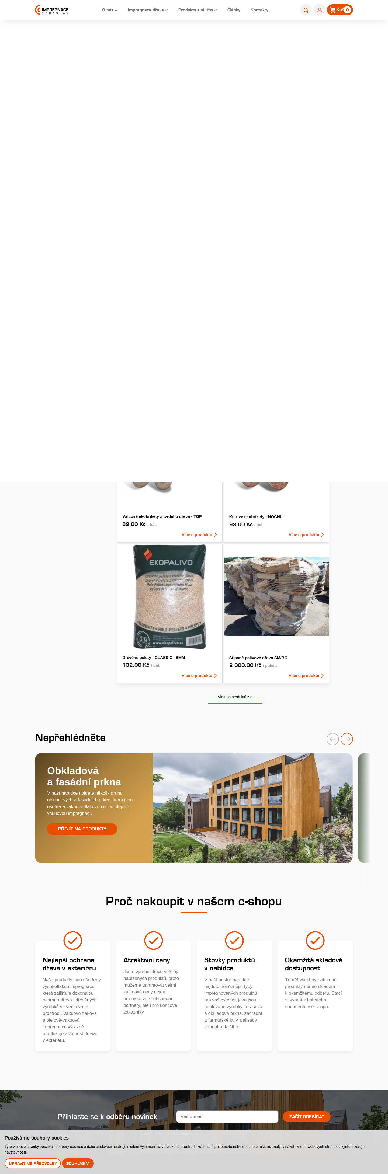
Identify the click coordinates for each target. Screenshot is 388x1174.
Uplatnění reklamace (172, 1065)
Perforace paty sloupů (241, 1050)
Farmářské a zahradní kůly (67, 201)
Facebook (68, 1025)
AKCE (262, 107)
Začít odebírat (306, 906)
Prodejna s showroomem (300, 1041)
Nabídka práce (166, 1009)
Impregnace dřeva (137, 10)
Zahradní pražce (57, 142)
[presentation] (326, 527)
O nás (97, 10)
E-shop (309, 34)
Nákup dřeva (163, 1031)
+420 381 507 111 (68, 1009)
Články (232, 10)
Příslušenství (53, 260)
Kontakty (260, 10)
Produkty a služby (191, 10)
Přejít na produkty (82, 621)
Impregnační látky (237, 1039)
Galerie (158, 1020)
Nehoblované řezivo (60, 221)
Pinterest (67, 1050)
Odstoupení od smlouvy (175, 1076)
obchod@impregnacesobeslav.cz (83, 1016)
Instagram (68, 1033)
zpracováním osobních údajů (223, 923)
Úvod (291, 34)
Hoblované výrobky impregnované (59, 162)
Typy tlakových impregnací (246, 1016)
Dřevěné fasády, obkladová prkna (68, 123)
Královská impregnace (242, 994)
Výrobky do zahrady (60, 240)
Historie (158, 997)
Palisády (49, 181)
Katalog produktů (306, 973)
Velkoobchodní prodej (173, 1043)
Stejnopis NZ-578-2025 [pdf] (79, 1116)
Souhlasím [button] (79, 1163)
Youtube (66, 1041)
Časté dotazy (232, 1028)
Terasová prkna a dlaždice (67, 103)
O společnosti (164, 986)
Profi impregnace (236, 1005)
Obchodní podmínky (171, 1054)
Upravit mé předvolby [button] (33, 1163)
